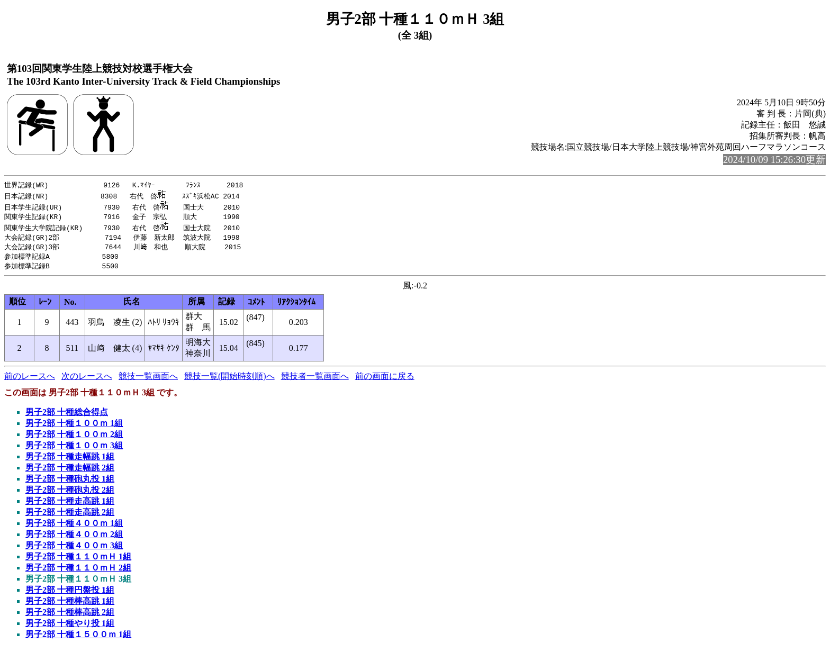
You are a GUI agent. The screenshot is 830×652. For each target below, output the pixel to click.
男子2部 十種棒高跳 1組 (69, 604)
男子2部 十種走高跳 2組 (69, 515)
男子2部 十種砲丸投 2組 (69, 492)
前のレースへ (29, 379)
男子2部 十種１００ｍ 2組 (74, 437)
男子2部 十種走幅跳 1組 (69, 459)
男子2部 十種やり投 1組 (69, 626)
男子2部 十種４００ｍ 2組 (74, 537)
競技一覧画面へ (148, 379)
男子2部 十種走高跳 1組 (69, 504)
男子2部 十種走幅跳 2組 (69, 470)
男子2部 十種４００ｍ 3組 (74, 548)
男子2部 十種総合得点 (66, 415)
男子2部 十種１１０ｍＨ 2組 (78, 570)
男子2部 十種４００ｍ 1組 (74, 526)
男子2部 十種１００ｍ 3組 (74, 448)
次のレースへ (86, 379)
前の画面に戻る (384, 379)
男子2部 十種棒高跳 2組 (69, 615)
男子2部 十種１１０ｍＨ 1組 (78, 559)
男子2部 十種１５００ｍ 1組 (78, 637)
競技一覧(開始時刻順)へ (229, 379)
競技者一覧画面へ (315, 379)
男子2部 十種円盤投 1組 (69, 592)
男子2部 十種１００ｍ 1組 (74, 426)
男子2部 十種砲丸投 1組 (69, 481)
